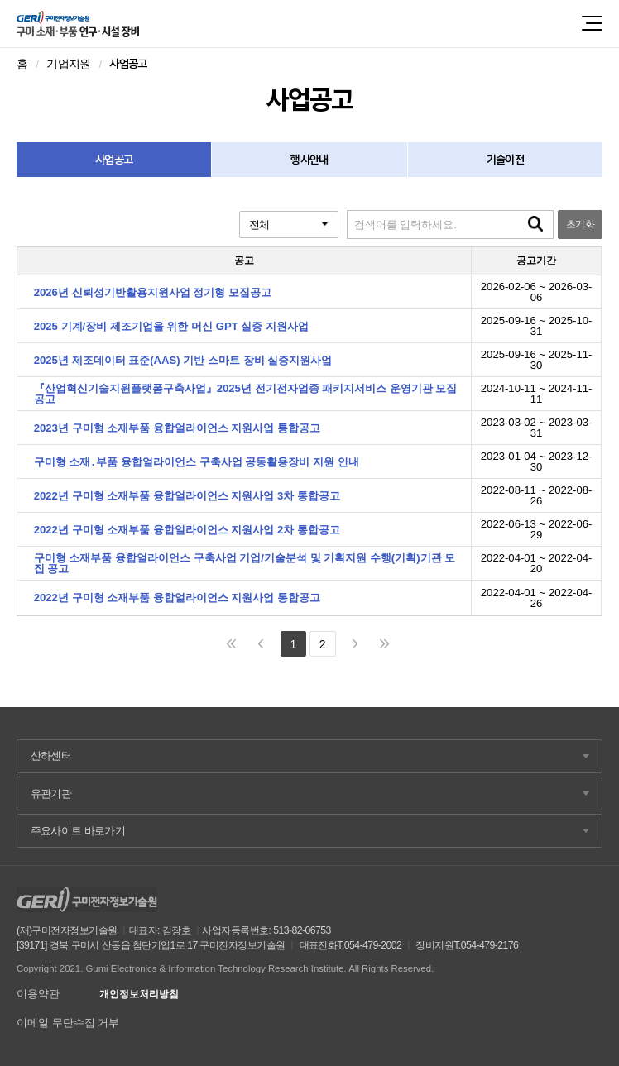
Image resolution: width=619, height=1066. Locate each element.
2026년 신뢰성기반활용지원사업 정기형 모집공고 (152, 292)
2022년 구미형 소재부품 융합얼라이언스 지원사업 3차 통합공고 (187, 495)
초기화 (580, 224)
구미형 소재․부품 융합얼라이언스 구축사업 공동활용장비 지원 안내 (196, 462)
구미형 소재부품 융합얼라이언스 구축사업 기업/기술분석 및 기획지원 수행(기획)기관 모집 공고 (245, 563)
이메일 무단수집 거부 (68, 1022)
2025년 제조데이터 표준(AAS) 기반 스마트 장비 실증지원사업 (183, 360)
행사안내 (309, 159)
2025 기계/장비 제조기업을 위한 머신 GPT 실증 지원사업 (171, 326)
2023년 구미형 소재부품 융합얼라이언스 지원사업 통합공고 (177, 428)
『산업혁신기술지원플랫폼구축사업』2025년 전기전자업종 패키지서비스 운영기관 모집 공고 (246, 393)
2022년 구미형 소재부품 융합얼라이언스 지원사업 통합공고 (177, 597)
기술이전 (505, 159)
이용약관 (38, 993)
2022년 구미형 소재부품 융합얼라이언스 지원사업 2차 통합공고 (187, 529)
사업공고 (113, 159)
